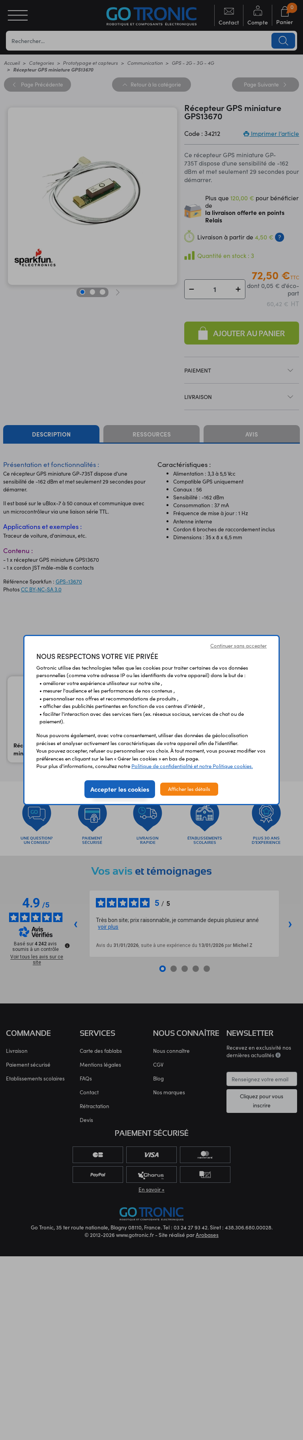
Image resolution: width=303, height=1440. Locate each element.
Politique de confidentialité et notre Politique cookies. (192, 766)
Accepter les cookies (119, 789)
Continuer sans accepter (238, 645)
